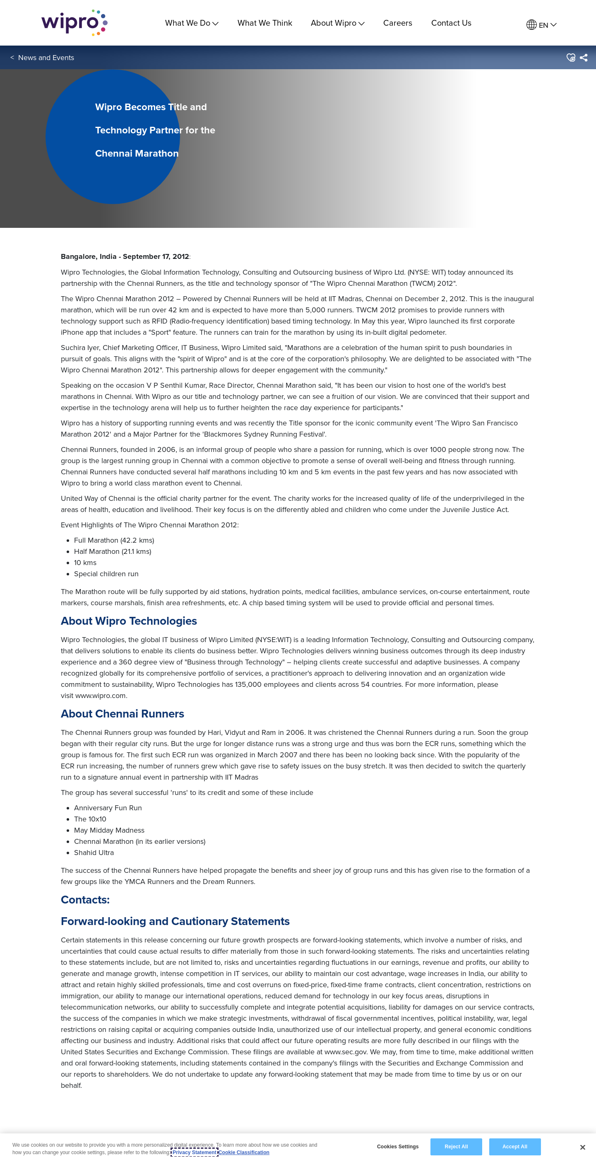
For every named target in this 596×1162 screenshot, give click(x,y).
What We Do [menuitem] (192, 23)
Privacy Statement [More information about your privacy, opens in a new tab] (194, 1153)
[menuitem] (541, 25)
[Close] (583, 1147)
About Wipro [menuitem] (338, 23)
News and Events (46, 57)
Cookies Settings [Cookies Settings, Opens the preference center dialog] (398, 1147)
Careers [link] (397, 23)
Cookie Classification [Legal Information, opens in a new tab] (244, 1153)
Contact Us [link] (451, 23)
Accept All (514, 1147)
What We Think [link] (265, 23)
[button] (570, 57)
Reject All (456, 1147)
